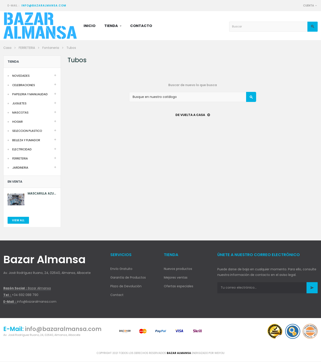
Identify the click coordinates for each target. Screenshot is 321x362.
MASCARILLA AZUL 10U (41, 193)
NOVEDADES (21, 76)
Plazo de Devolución (126, 286)
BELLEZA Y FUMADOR (26, 140)
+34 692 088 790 (25, 295)
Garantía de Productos (128, 277)
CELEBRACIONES (23, 85)
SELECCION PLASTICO (27, 131)
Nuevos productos (178, 269)
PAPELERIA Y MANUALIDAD (30, 94)
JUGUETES (19, 103)
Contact (116, 295)
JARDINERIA (20, 167)
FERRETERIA (20, 158)
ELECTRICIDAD (22, 149)
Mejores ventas (175, 277)
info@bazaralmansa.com (43, 5)
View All (18, 220)
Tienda (13, 61)
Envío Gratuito (121, 269)
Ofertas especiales (178, 286)
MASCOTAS (20, 112)
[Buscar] (192, 97)
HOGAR (17, 122)
